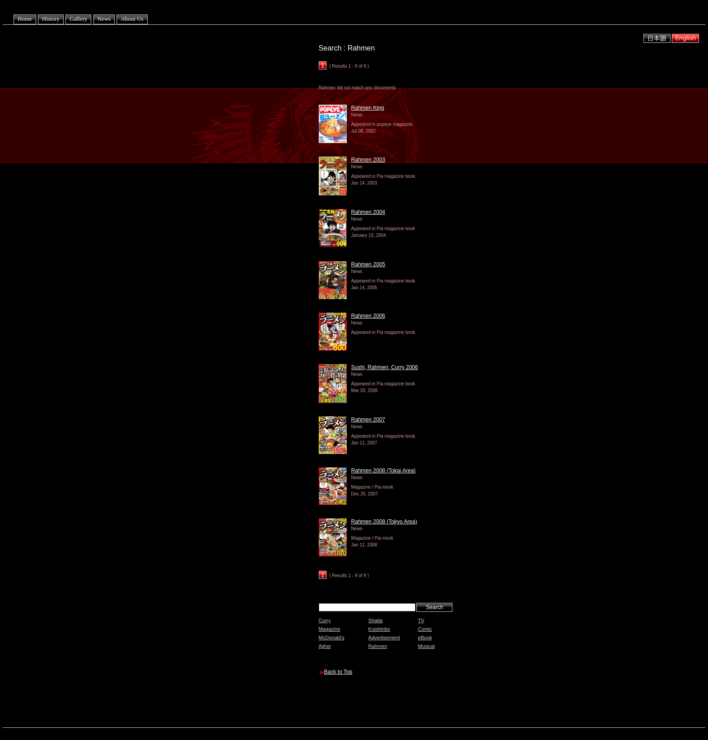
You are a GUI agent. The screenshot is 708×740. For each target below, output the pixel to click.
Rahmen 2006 (368, 316)
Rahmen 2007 (368, 419)
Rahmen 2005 (368, 264)
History (51, 18)
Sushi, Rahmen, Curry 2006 (384, 367)
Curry (325, 620)
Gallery (78, 18)
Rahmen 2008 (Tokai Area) (383, 470)
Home (25, 18)
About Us (132, 18)
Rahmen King (367, 108)
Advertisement (384, 637)
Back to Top (338, 672)
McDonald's (332, 637)
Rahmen (377, 646)
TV (421, 620)
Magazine (329, 629)
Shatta (375, 620)
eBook (425, 637)
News (104, 18)
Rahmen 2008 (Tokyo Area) (384, 521)
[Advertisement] (424, 702)
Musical (426, 646)
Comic (425, 629)
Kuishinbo (379, 629)
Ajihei (325, 646)
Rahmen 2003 (368, 160)
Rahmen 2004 (368, 212)
